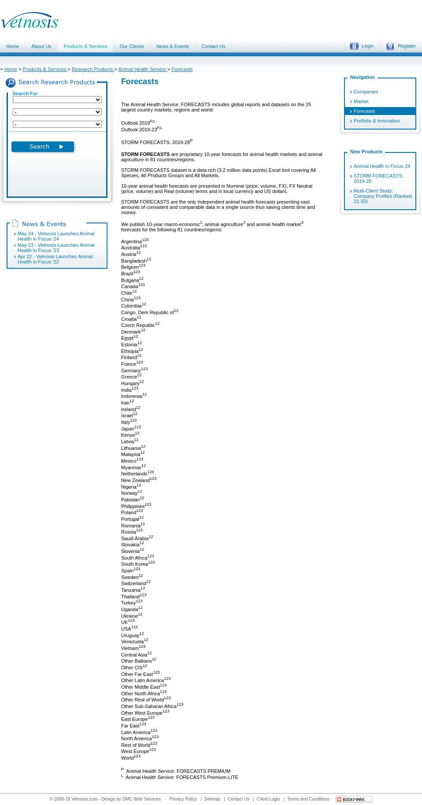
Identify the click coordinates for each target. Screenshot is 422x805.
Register (401, 46)
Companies (366, 91)
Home (12, 46)
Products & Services (85, 46)
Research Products (93, 69)
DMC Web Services (141, 799)
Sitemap (213, 799)
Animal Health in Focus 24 (382, 166)
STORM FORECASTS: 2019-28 (378, 178)
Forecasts (181, 69)
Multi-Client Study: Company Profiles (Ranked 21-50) (382, 196)
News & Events (172, 46)
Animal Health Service (142, 69)
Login (362, 46)
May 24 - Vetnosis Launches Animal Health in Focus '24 (56, 236)
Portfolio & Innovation (377, 120)
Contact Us (213, 46)
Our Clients (132, 46)
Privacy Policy (184, 799)
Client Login (269, 799)
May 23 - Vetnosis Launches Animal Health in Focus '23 (56, 247)
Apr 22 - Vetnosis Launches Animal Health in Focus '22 (55, 259)
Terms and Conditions (309, 799)
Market (361, 101)
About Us (41, 46)
